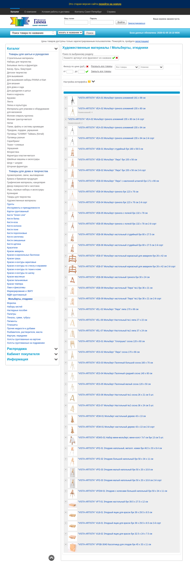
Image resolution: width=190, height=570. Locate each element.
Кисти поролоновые (17, 233)
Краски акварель (15, 251)
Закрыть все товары (101, 71)
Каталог (15, 12)
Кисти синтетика (15, 237)
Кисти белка (13, 218)
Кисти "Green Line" (16, 215)
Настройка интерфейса (79, 81)
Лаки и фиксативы (16, 287)
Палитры (11, 314)
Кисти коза (12, 222)
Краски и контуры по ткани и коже (24, 269)
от (65, 71)
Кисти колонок (14, 226)
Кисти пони (12, 229)
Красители (12, 247)
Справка (111, 12)
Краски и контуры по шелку (20, 273)
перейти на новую (110, 4)
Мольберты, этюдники (20, 299)
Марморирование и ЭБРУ (20, 291)
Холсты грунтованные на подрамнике (26, 343)
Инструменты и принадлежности (23, 208)
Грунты (10, 204)
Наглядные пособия (17, 310)
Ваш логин (69, 18)
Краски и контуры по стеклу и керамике (27, 266)
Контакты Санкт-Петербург (88, 12)
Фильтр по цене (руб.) (74, 66)
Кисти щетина (14, 244)
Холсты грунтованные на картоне (24, 339)
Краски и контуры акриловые (21, 262)
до (76, 71)
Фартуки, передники (17, 335)
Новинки (144, 67)
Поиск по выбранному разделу (77, 54)
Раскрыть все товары (101, 66)
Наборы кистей (14, 306)
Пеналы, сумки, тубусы (18, 317)
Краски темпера (15, 284)
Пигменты (12, 321)
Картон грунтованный (18, 211)
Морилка (11, 303)
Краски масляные (16, 276)
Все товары (121, 67)
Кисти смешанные (16, 240)
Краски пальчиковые (17, 280)
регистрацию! (142, 41)
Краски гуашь (13, 258)
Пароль (93, 18)
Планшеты (12, 325)
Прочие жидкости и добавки (21, 328)
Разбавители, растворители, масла (24, 332)
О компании (30, 12)
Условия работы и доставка (55, 12)
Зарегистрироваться (136, 23)
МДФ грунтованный (16, 295)
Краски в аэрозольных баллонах (23, 255)
